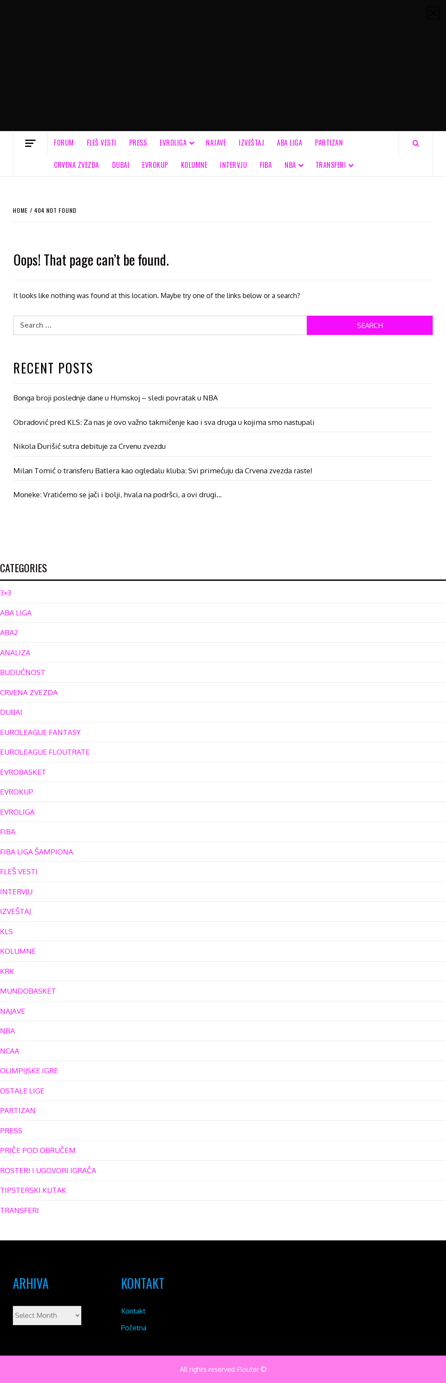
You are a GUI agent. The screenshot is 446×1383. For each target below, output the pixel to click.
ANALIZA (15, 652)
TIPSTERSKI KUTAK (33, 1190)
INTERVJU (233, 165)
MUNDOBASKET (28, 990)
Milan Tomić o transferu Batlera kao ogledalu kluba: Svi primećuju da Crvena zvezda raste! (162, 470)
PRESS (138, 142)
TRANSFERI (330, 165)
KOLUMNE (194, 165)
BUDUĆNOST (22, 672)
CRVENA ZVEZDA (76, 165)
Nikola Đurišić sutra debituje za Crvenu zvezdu (89, 446)
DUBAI (121, 165)
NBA (290, 165)
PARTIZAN (329, 142)
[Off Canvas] (30, 143)
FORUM (64, 142)
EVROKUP (155, 165)
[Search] (416, 143)
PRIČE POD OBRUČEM (38, 1150)
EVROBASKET (23, 772)
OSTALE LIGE (22, 1090)
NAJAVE (216, 142)
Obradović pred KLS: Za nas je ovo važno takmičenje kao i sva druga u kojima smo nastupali (164, 422)
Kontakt (133, 1311)
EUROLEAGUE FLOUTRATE (45, 751)
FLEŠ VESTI (101, 142)
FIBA (266, 165)
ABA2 (9, 632)
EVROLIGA (173, 142)
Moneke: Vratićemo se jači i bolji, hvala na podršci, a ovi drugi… (117, 494)
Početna (133, 1327)
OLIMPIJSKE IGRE (29, 1070)
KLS (6, 931)
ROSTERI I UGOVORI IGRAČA (48, 1170)
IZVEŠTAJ (251, 142)
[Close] (433, 12)
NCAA (9, 1050)
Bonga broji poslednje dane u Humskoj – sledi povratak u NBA (115, 397)
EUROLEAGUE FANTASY (40, 732)
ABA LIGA (289, 142)
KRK (7, 971)
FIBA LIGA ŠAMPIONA (36, 851)
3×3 (5, 592)
